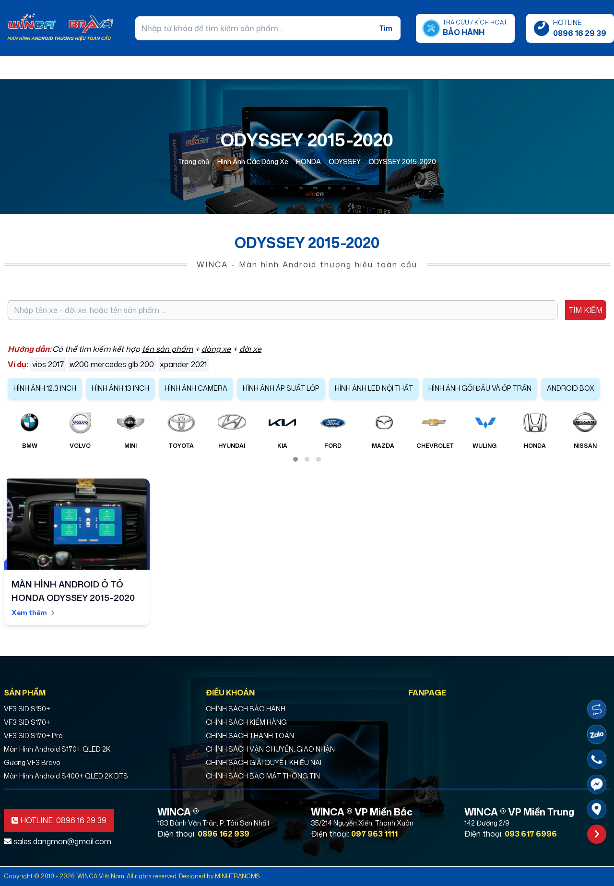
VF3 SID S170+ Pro (33, 735)
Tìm (385, 28)
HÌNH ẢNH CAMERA (196, 388)
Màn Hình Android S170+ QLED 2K (57, 749)
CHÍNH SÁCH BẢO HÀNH (245, 708)
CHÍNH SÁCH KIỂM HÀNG (246, 722)
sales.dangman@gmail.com (57, 841)
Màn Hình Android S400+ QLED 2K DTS (66, 775)
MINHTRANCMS (237, 876)
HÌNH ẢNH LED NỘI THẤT (374, 388)
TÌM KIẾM (585, 310)
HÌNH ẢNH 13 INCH (120, 388)
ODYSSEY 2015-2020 (402, 161)
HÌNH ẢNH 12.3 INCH (44, 388)
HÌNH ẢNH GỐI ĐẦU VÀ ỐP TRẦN (479, 388)
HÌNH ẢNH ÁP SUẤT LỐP (281, 388)
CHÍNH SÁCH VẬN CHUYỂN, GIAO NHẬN (270, 749)
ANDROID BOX (570, 388)
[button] (295, 459)
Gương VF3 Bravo (32, 762)
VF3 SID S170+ (27, 722)
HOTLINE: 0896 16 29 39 (59, 820)
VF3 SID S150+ (27, 708)
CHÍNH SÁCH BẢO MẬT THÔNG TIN (263, 775)
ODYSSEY (345, 161)
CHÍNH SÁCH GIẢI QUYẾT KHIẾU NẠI (263, 762)
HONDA (308, 161)
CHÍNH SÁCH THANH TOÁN (250, 735)
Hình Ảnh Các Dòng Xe (252, 161)
